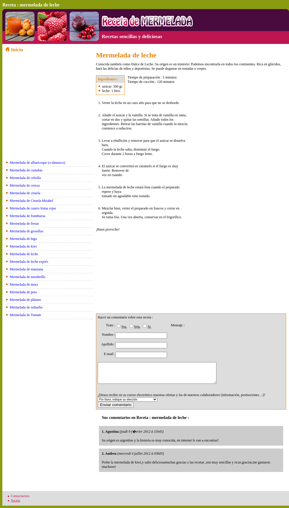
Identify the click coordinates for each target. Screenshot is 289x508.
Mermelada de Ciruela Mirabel (31, 201)
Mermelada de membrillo (27, 277)
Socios (15, 500)
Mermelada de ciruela (25, 193)
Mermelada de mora (24, 284)
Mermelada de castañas (26, 170)
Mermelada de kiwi (23, 246)
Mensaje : (178, 325)
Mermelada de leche (24, 254)
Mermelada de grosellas (26, 231)
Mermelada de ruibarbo (26, 307)
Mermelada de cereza (25, 185)
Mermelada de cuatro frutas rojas (33, 208)
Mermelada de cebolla (25, 178)
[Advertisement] (49, 93)
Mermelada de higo (23, 239)
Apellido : (108, 344)
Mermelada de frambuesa (27, 216)
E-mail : (109, 354)
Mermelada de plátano (25, 300)
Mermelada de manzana (26, 269)
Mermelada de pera (23, 292)
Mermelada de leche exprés (29, 262)
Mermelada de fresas (24, 223)
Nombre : (108, 335)
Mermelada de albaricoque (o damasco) (37, 163)
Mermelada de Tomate (25, 315)
